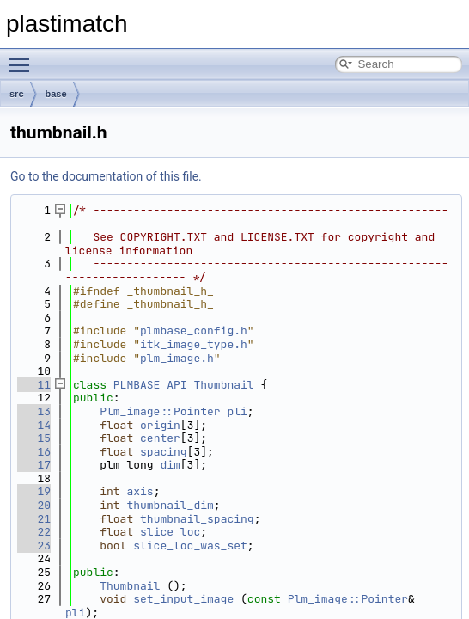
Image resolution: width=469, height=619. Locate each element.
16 (34, 451)
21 (34, 519)
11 (34, 384)
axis (139, 491)
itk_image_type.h (193, 344)
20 (34, 505)
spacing (163, 451)
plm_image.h (177, 358)
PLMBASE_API (150, 384)
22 (34, 531)
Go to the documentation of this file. (106, 176)
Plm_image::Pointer (160, 411)
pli (237, 411)
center (160, 438)
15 (34, 438)
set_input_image (183, 598)
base (56, 94)
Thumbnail (223, 384)
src (16, 94)
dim (170, 464)
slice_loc (170, 531)
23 (34, 545)
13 (34, 411)
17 (34, 464)
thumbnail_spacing (197, 519)
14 (34, 425)
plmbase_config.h (193, 330)
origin (160, 425)
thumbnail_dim (169, 505)
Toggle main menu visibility (23, 57)
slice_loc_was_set (190, 545)
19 (34, 491)
